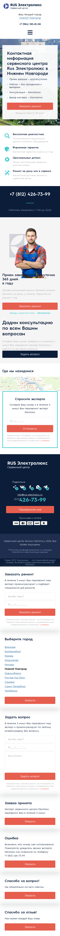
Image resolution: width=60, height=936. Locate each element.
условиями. (45, 440)
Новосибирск (13, 673)
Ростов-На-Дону (15, 677)
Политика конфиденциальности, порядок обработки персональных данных (30, 551)
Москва (9, 664)
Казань (9, 655)
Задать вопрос (30, 354)
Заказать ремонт (30, 106)
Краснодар (11, 660)
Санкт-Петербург (15, 686)
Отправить (30, 428)
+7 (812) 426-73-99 (30, 194)
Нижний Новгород (16, 668)
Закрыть (30, 700)
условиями (44, 624)
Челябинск (11, 690)
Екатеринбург (13, 651)
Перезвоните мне (30, 509)
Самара (9, 681)
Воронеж (10, 647)
